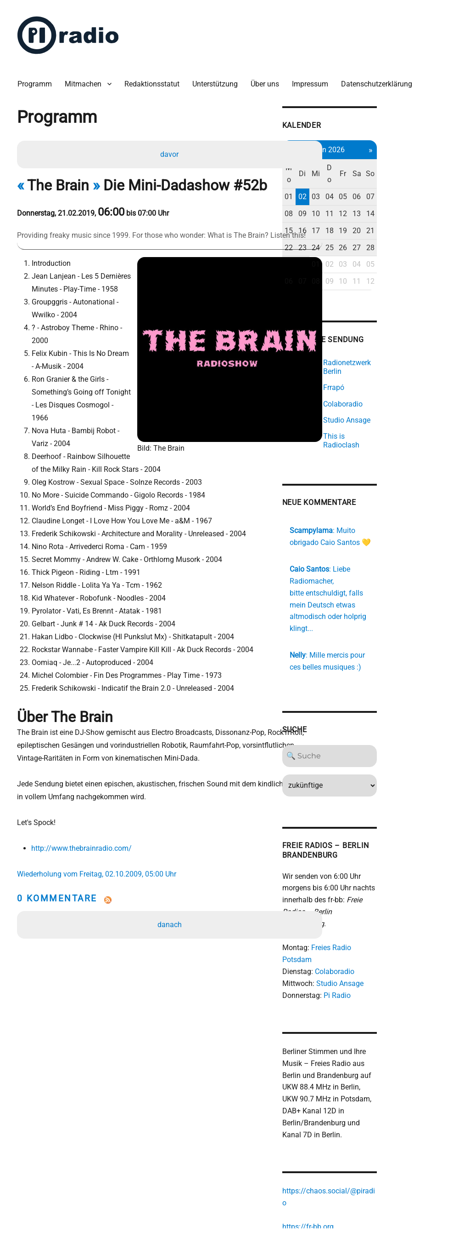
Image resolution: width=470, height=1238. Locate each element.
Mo (349, 160)
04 (395, 177)
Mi (380, 160)
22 (349, 228)
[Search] (395, 717)
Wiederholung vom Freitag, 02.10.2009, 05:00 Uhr (101, 831)
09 (365, 194)
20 (426, 211)
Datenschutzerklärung (381, 78)
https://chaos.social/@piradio (390, 1119)
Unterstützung (219, 78)
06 (426, 177)
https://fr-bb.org (367, 1142)
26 (410, 228)
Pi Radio (396, 932)
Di (364, 160)
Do (395, 160)
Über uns (269, 78)
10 (380, 194)
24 (380, 228)
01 (349, 177)
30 (365, 245)
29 (349, 245)
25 (395, 228)
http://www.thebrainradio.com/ (84, 805)
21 (441, 211)
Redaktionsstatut (156, 78)
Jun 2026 (395, 142)
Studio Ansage (399, 921)
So (440, 160)
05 (410, 177)
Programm (39, 78)
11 (395, 194)
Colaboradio (394, 909)
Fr (410, 160)
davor (171, 149)
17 (380, 211)
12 (410, 194)
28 (441, 228)
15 (349, 211)
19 (410, 211)
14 (441, 194)
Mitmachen (87, 78)
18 (395, 211)
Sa (425, 160)
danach (171, 881)
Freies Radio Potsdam (406, 897)
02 (365, 177)
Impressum (315, 78)
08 (349, 194)
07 (441, 177)
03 (380, 177)
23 (365, 228)
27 (426, 228)
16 (365, 211)
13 (426, 194)
